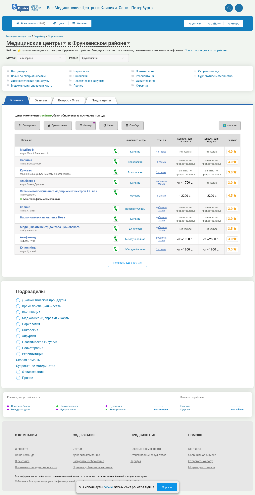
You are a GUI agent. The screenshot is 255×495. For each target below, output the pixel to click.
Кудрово (185, 409)
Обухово (135, 195)
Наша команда (24, 455)
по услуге (194, 23)
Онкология (81, 76)
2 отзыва (161, 249)
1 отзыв (161, 162)
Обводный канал (135, 249)
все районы (237, 408)
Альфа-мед (28, 237)
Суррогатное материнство (215, 76)
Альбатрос (27, 181)
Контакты (194, 448)
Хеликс (25, 207)
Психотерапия (145, 71)
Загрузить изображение (88, 461)
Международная (135, 239)
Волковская (135, 161)
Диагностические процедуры (30, 80)
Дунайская (135, 228)
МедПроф (27, 150)
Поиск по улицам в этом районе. (206, 50)
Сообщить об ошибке (202, 455)
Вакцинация (19, 71)
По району (39, 36)
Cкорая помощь (208, 71)
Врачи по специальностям (28, 76)
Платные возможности (145, 448)
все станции (161, 408)
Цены (59, 23)
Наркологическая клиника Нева (42, 217)
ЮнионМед (27, 247)
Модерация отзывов (201, 467)
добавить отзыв (161, 182)
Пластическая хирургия (89, 80)
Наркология (81, 71)
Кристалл (26, 170)
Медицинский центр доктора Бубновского (49, 227)
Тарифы (135, 461)
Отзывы (80, 23)
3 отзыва (161, 172)
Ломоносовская (67, 406)
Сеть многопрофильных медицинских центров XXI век (58, 191)
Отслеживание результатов (148, 455)
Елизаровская (116, 409)
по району (214, 23)
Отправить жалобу (200, 461)
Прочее (78, 85)
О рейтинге (22, 461)
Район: (73, 58)
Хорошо (167, 487)
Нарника (26, 160)
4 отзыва (161, 151)
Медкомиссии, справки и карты (32, 85)
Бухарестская (66, 409)
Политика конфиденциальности (36, 467)
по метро (233, 23)
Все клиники (31, 23)
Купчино (135, 151)
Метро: (11, 58)
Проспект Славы (135, 208)
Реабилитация (145, 76)
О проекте (21, 448)
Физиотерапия (145, 80)
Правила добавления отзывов (93, 467)
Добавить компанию (86, 455)
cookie (108, 487)
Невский (185, 406)
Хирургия (142, 85)
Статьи (77, 448)
